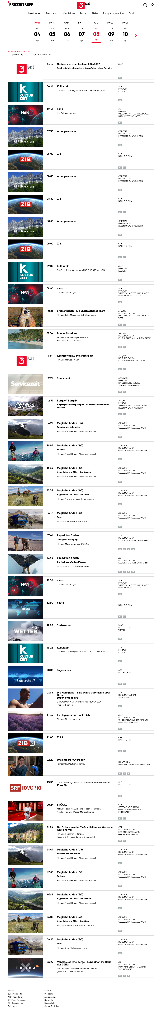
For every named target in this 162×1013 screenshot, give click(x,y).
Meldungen (34, 13)
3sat (131, 13)
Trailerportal (12, 1006)
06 (67, 35)
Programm (52, 13)
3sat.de (11, 991)
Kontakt (47, 991)
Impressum (48, 994)
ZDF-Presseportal (15, 994)
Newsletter (48, 1000)
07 (81, 35)
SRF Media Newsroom (17, 1000)
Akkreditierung (50, 997)
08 (96, 34)
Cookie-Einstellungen (53, 1006)
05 (52, 35)
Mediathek (69, 13)
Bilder (95, 13)
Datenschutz (49, 1003)
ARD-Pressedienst (15, 997)
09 (111, 35)
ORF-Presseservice (15, 1003)
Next (135, 35)
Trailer (83, 13)
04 (37, 35)
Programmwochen (114, 13)
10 (125, 35)
